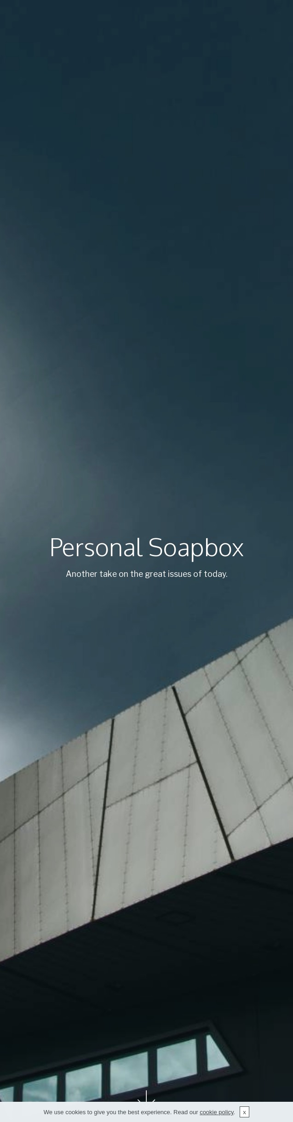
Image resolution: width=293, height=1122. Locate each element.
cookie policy (216, 1116)
